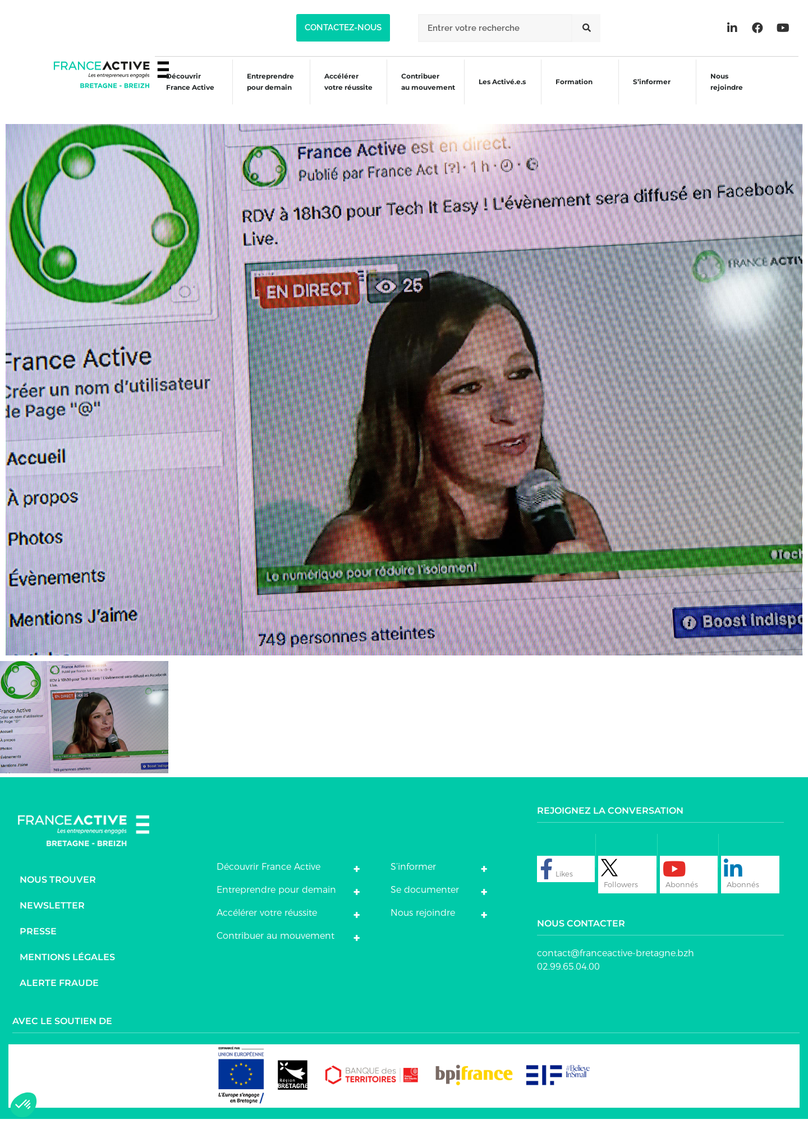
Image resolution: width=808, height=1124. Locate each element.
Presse (38, 935)
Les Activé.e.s (503, 91)
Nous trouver (58, 884)
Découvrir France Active (178, 91)
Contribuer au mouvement (421, 91)
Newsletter (52, 910)
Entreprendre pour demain (260, 91)
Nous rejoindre (728, 91)
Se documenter (425, 894)
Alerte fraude (59, 987)
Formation (572, 93)
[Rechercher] (586, 28)
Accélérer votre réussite (340, 91)
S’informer (651, 93)
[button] (343, 28)
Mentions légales (67, 961)
